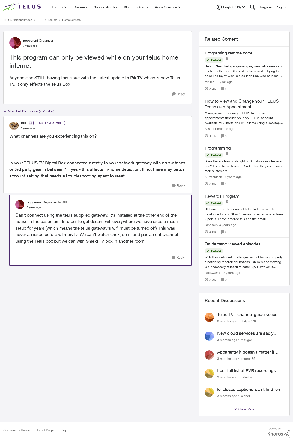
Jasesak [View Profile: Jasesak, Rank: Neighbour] (211, 224)
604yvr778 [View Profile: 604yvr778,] (248, 321)
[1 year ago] (224, 81)
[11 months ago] (222, 128)
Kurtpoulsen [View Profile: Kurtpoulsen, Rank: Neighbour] (213, 177)
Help (63, 430)
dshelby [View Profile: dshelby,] (246, 377)
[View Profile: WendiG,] (209, 392)
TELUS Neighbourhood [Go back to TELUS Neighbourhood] (17, 20)
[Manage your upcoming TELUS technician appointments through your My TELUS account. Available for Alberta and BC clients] (244, 118)
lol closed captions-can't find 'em (249, 389)
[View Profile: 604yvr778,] (209, 317)
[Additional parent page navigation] (40, 20)
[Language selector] (231, 7)
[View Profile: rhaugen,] (209, 336)
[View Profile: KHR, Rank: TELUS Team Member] (14, 125)
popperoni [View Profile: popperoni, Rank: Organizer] (30, 40)
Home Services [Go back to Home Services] (71, 20)
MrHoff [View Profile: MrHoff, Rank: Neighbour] (209, 82)
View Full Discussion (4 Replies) (28, 111)
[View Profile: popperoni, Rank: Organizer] (15, 43)
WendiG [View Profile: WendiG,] (246, 396)
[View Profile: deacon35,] (209, 355)
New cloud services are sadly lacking (245, 333)
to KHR (63, 202)
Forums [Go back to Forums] (52, 20)
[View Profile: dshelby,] (209, 373)
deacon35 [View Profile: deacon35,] (248, 358)
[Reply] (178, 94)
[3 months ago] (227, 321)
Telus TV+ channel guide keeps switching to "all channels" (247, 314)
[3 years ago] (232, 176)
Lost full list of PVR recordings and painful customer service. (246, 370)
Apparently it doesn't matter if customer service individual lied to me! (250, 352)
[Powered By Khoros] (279, 433)
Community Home (16, 430)
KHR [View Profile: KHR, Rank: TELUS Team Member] (24, 123)
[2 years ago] (230, 272)
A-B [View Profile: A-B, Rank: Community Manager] (207, 129)
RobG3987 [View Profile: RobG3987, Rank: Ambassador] (212, 273)
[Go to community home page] (23, 7)
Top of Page (45, 430)
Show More (244, 409)
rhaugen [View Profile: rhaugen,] (247, 340)
